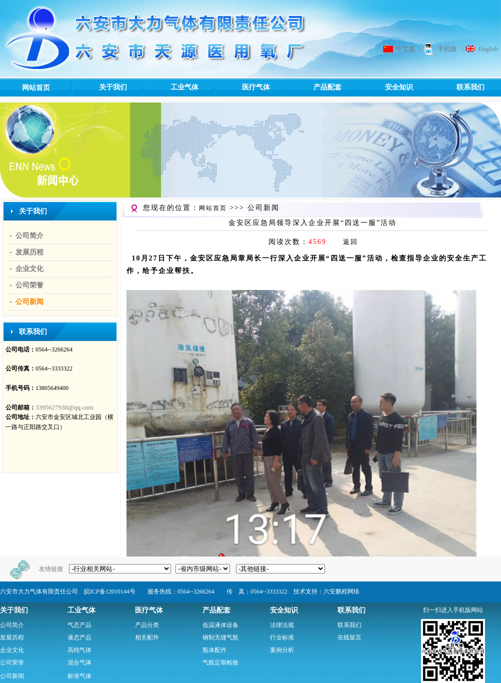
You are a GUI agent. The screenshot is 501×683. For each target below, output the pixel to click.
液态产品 (80, 637)
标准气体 (80, 676)
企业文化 (30, 268)
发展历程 (30, 252)
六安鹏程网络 (342, 591)
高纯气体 (80, 650)
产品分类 (147, 625)
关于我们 (98, 87)
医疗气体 (242, 87)
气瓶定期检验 (220, 662)
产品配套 (313, 87)
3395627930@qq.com (65, 407)
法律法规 (282, 625)
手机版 (447, 48)
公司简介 (30, 236)
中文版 (406, 48)
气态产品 (80, 625)
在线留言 (350, 637)
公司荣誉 (30, 285)
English (488, 48)
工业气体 (170, 87)
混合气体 (80, 662)
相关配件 (147, 637)
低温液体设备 (220, 625)
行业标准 (282, 637)
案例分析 (282, 650)
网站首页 (36, 88)
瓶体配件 (214, 650)
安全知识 (384, 87)
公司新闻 (30, 302)
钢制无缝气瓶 (220, 637)
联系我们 (456, 87)
